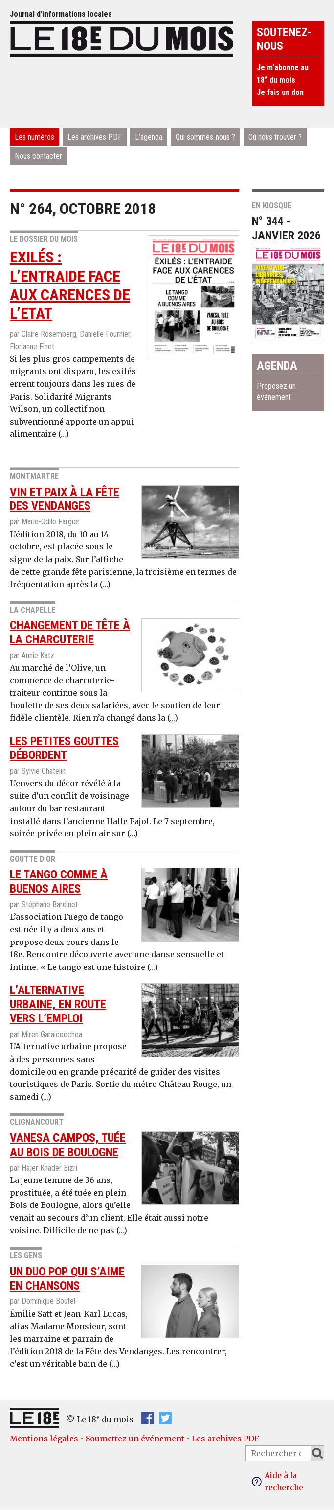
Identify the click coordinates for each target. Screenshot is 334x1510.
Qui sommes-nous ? (205, 137)
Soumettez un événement (135, 1438)
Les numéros (34, 137)
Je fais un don (280, 92)
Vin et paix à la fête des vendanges (64, 499)
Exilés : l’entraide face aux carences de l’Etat (70, 285)
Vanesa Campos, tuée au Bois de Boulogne (68, 1145)
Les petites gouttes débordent (64, 748)
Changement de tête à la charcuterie (70, 632)
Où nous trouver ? (275, 137)
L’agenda (148, 137)
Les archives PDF (94, 137)
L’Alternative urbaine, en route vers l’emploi (58, 1004)
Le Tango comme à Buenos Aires (59, 882)
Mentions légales (44, 1438)
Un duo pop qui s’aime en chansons (67, 1279)
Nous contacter (38, 156)
